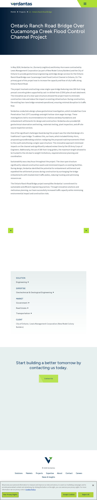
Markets (29, 473)
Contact (69, 473)
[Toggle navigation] (84, 3)
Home (13, 12)
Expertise (50, 473)
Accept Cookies (69, 495)
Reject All (85, 495)
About (59, 473)
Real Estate (21, 308)
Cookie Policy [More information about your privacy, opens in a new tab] (30, 490)
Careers (79, 473)
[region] (48, 490)
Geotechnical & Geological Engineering (34, 292)
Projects (22, 12)
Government (21, 303)
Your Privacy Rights (10, 495)
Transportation (23, 313)
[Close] (93, 485)
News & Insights (48, 477)
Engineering (21, 282)
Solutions (19, 473)
